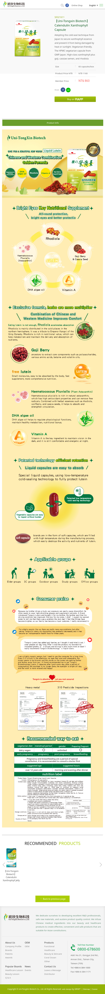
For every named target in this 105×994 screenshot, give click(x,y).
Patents (9, 953)
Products (49, 942)
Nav (101, 5)
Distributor (49, 974)
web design (67, 989)
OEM (27, 942)
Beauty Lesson (12, 974)
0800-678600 (89, 949)
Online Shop (77, 5)
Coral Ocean (50, 957)
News (28, 966)
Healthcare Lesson (14, 970)
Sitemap (86, 989)
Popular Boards (13, 966)
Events (28, 970)
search (62, 5)
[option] (52, 478)
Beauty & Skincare (53, 953)
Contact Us (50, 966)
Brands (8, 950)
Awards (8, 957)
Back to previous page (53, 899)
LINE (68, 90)
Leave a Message (52, 970)
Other (47, 961)
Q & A (8, 977)
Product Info (53, 122)
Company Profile (13, 946)
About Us (10, 942)
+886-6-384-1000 (82, 967)
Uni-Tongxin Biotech (14, 4)
